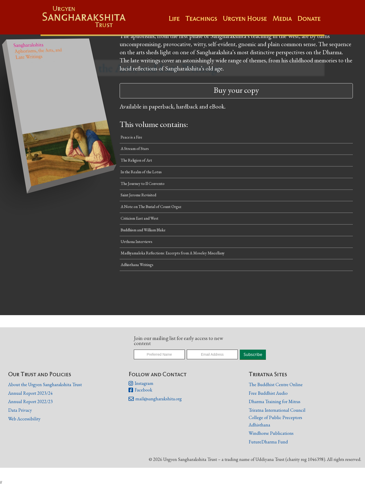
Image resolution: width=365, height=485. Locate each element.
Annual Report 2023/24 (30, 393)
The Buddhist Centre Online (276, 384)
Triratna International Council (277, 410)
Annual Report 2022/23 (30, 401)
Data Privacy (20, 410)
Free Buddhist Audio (268, 393)
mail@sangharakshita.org (155, 399)
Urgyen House (245, 18)
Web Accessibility (24, 419)
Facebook (140, 390)
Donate (309, 18)
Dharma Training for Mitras (274, 401)
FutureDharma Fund (268, 442)
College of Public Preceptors (275, 417)
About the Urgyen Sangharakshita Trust (45, 384)
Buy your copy (236, 90)
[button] (204, 21)
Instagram (141, 383)
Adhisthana (259, 425)
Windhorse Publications (271, 433)
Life (174, 18)
